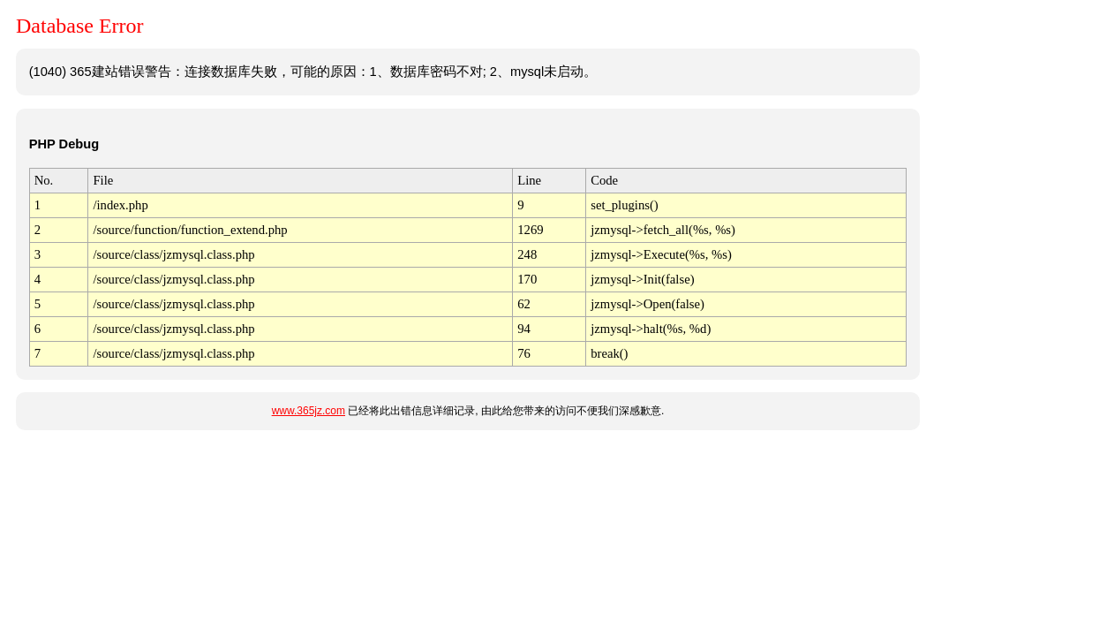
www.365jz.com (308, 411)
